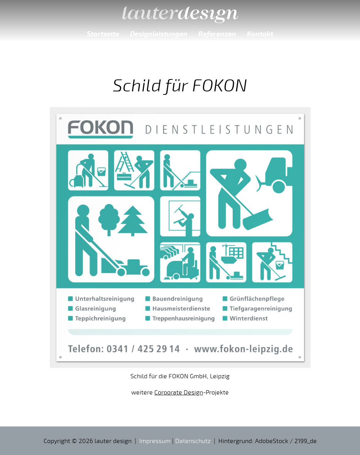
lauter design (180, 11)
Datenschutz (193, 440)
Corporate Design (178, 392)
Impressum (155, 440)
